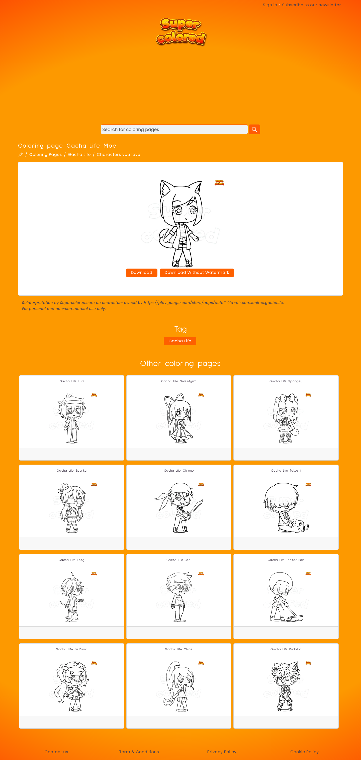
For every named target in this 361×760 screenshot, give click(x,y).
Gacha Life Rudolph (286, 649)
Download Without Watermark (197, 272)
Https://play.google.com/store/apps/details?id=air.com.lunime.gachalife (213, 302)
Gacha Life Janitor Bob (286, 560)
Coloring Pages (45, 154)
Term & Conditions (139, 752)
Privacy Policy (221, 752)
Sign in (270, 5)
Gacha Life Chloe (179, 649)
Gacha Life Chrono (179, 470)
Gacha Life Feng (72, 560)
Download (141, 272)
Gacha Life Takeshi (286, 470)
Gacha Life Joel (179, 560)
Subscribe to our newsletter (311, 5)
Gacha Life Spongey (286, 381)
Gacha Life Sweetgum (179, 381)
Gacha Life (79, 154)
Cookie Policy (304, 752)
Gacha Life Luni (72, 381)
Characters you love (118, 154)
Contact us (56, 752)
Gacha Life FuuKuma (71, 649)
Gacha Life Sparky (71, 470)
